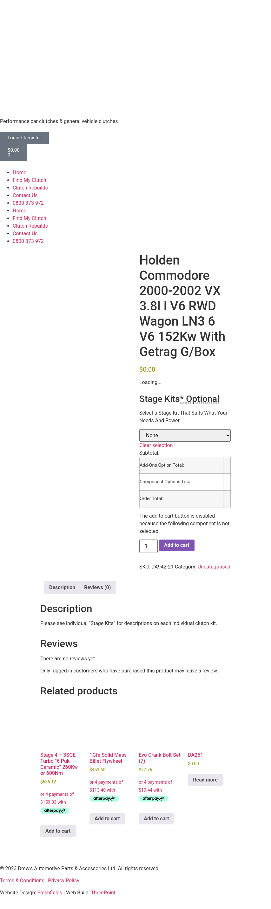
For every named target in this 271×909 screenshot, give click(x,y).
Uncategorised (214, 567)
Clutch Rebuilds (30, 188)
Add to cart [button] (58, 831)
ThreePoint (103, 893)
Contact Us (25, 195)
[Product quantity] (148, 546)
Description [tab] (62, 587)
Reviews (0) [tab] (97, 587)
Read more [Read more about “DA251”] (205, 780)
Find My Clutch (29, 180)
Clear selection (156, 445)
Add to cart (176, 545)
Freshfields (49, 893)
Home (19, 172)
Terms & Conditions (22, 881)
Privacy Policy (63, 881)
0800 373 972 (28, 203)
